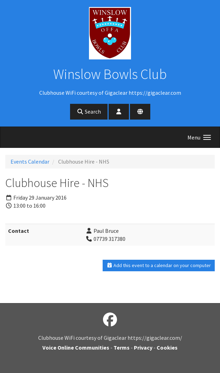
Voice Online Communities (75, 347)
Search (89, 111)
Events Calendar (30, 161)
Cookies (167, 347)
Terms (122, 347)
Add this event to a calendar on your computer (158, 265)
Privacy (143, 347)
